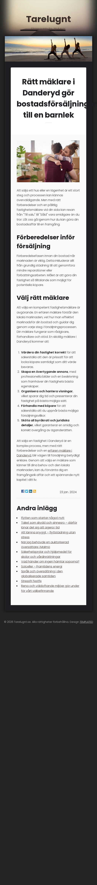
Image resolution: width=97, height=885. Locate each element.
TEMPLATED (86, 622)
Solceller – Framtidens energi (41, 566)
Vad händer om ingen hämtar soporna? (50, 561)
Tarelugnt (48, 21)
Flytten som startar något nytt (42, 518)
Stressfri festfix (31, 581)
